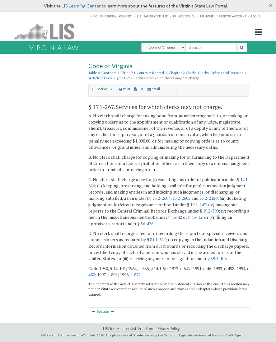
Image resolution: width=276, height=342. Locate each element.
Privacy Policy (184, 16)
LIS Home (111, 328)
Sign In (239, 335)
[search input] (211, 47)
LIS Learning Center (81, 5)
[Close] (271, 5)
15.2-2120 (208, 198)
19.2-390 (211, 211)
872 (137, 275)
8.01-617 (158, 239)
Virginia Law (54, 47)
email (153, 89)
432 (91, 275)
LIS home (206, 16)
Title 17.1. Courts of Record (142, 73)
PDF (139, 89)
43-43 (196, 217)
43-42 (176, 217)
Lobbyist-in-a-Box (138, 328)
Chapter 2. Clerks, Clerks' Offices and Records (206, 73)
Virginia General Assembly (111, 16)
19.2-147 (198, 205)
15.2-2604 (161, 198)
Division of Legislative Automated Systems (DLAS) (199, 335)
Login (255, 16)
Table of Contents (102, 73)
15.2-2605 (181, 198)
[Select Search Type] (163, 47)
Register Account (232, 16)
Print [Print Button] (124, 89)
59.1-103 (219, 258)
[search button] (242, 47)
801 (114, 275)
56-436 (147, 224)
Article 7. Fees (100, 78)
